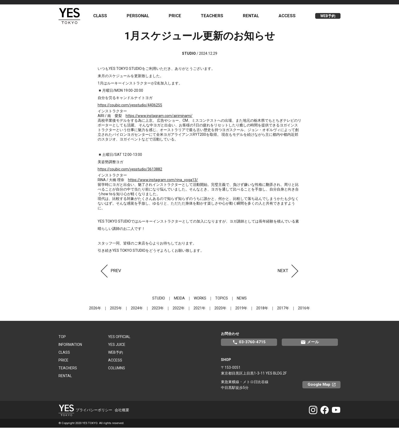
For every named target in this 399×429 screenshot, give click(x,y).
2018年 (262, 309)
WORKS (200, 299)
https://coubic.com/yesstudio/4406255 (130, 106)
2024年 (137, 309)
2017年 (283, 309)
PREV (109, 271)
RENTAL (251, 16)
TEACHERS (213, 16)
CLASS (102, 16)
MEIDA (179, 299)
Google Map (324, 386)
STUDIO (158, 299)
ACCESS (287, 16)
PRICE (176, 16)
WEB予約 (327, 17)
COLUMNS (116, 369)
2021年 (199, 309)
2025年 (116, 309)
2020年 (220, 309)
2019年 (241, 309)
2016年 (304, 309)
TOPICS (221, 299)
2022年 (179, 309)
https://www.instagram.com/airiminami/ (159, 117)
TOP (62, 338)
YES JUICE (116, 346)
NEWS (242, 299)
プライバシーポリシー (94, 411)
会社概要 (122, 411)
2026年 (95, 309)
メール (310, 343)
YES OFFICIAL (119, 338)
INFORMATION (70, 346)
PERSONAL (139, 16)
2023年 (158, 309)
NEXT (289, 271)
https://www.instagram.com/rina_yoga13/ (163, 181)
